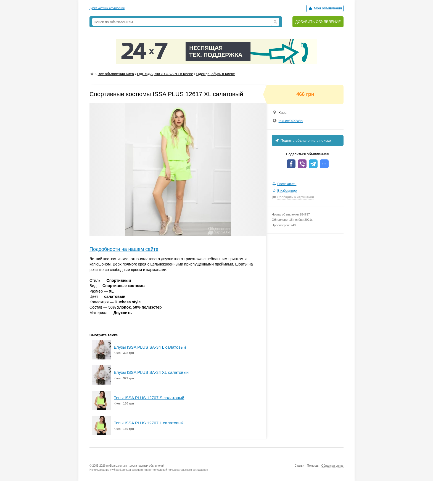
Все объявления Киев (116, 74)
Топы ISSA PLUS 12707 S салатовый (149, 397)
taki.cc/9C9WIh (291, 121)
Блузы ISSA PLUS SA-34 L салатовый (150, 347)
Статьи (299, 465)
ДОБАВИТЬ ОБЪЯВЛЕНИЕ (318, 22)
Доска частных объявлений (107, 8)
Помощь (313, 465)
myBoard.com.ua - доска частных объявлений (135, 465)
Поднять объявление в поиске (302, 140)
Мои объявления (325, 8)
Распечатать (286, 184)
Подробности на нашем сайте (124, 249)
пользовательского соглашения (188, 469)
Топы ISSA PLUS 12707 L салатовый (149, 422)
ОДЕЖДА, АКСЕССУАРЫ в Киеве (165, 74)
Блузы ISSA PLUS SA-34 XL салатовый (151, 372)
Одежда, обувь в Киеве (215, 74)
